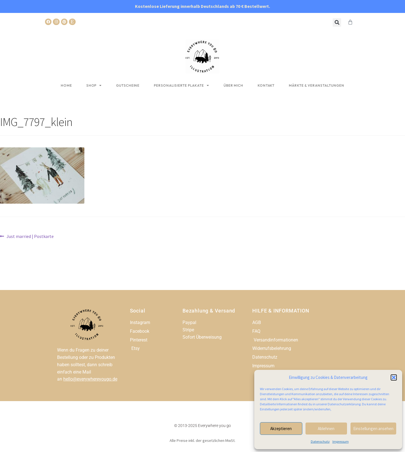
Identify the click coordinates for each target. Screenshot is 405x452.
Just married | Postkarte (30, 236)
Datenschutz (320, 441)
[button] (394, 377)
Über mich (233, 85)
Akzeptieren (281, 428)
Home (66, 85)
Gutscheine (128, 85)
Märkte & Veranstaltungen (316, 85)
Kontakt (266, 85)
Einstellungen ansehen (373, 428)
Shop (94, 85)
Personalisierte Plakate (181, 85)
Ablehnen (326, 428)
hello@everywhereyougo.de (90, 379)
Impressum (340, 441)
